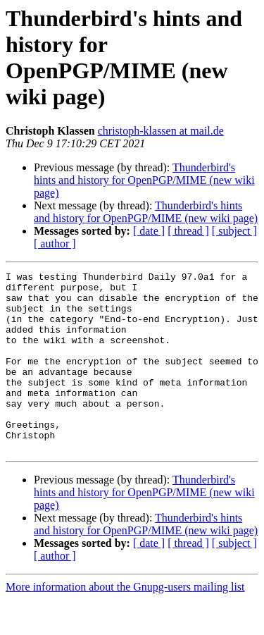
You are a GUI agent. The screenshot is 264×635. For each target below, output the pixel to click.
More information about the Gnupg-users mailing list (125, 623)
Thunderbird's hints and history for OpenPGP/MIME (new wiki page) (144, 180)
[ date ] (149, 231)
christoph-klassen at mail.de (161, 131)
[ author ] (55, 243)
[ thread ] (188, 231)
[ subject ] (234, 231)
